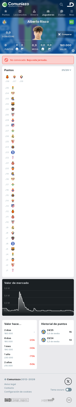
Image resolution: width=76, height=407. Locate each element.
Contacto (9, 388)
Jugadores (48, 13)
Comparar (65, 34)
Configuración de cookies (18, 391)
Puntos (6, 13)
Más (71, 13)
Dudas (61, 13)
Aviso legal (10, 384)
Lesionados (20, 13)
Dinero (34, 13)
